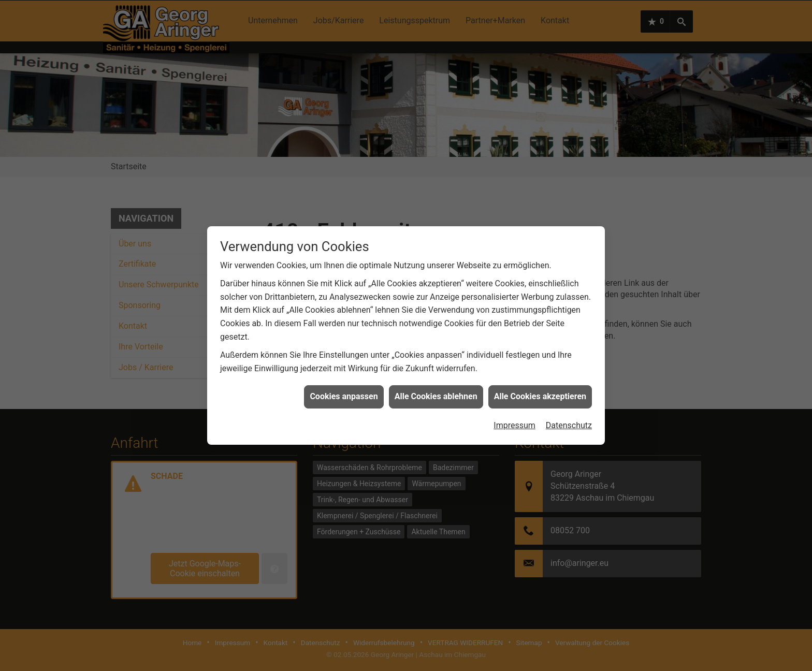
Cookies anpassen (344, 391)
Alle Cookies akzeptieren (540, 391)
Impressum (514, 419)
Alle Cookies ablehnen (436, 391)
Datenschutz (569, 419)
